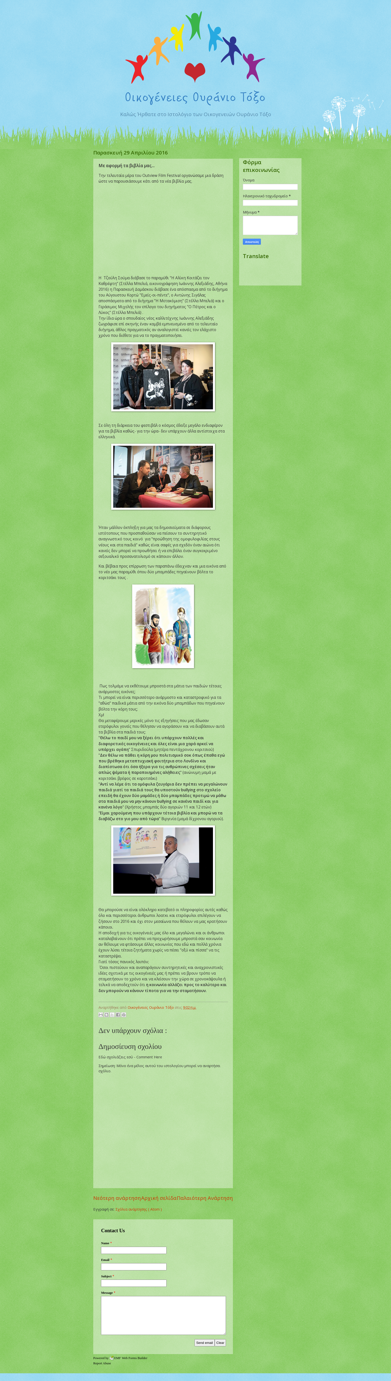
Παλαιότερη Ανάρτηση (205, 1197)
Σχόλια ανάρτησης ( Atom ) (138, 1209)
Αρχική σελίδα (159, 1197)
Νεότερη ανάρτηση (117, 1197)
